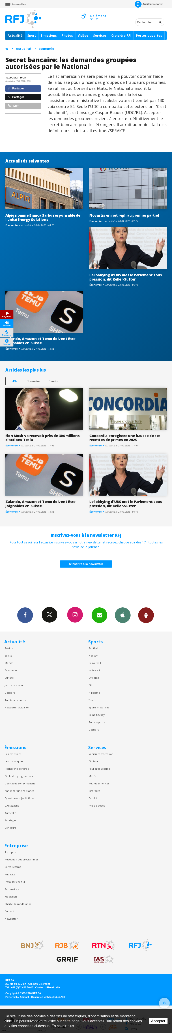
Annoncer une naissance (19, 790)
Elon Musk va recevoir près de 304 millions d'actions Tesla (42, 437)
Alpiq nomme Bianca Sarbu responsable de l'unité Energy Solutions (42, 217)
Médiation (11, 896)
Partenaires (12, 889)
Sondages (10, 820)
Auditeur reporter (15, 700)
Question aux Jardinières (19, 798)
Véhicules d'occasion (101, 753)
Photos (67, 35)
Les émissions (13, 753)
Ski (90, 685)
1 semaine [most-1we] (33, 381)
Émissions (49, 35)
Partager (16, 88)
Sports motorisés (99, 707)
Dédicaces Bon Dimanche (20, 783)
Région (9, 648)
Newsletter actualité (17, 707)
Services (100, 35)
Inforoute (94, 790)
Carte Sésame (13, 866)
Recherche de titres (17, 768)
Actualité (15, 35)
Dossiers (10, 692)
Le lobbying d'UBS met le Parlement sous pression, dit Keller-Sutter (125, 277)
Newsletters (99, 615)
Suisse (8, 655)
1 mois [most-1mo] (53, 381)
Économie (46, 48)
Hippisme (94, 692)
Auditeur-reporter (149, 4)
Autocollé (10, 812)
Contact (9, 911)
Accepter (158, 1021)
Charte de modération (18, 903)
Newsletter (11, 918)
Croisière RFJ (121, 35)
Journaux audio (14, 685)
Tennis (92, 700)
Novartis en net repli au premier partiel (124, 215)
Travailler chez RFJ (15, 881)
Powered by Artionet (17, 997)
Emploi (93, 798)
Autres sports (97, 722)
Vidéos (83, 35)
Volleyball (94, 670)
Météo (93, 776)
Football (93, 648)
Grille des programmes (19, 776)
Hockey (93, 655)
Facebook (25, 615)
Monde (9, 662)
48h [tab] (14, 381)
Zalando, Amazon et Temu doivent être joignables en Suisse (40, 340)
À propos (10, 852)
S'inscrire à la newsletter (86, 564)
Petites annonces (99, 783)
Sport (31, 35)
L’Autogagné (12, 805)
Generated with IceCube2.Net (48, 997)
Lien (13, 105)
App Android (146, 615)
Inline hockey (97, 714)
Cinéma (93, 761)
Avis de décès (97, 805)
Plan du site (53, 987)
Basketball (95, 662)
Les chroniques (14, 761)
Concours (10, 827)
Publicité (10, 874)
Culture (9, 677)
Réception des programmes (21, 859)
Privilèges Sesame (99, 768)
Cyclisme (94, 677)
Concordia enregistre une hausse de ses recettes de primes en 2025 (125, 437)
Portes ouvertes (149, 35)
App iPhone (123, 615)
